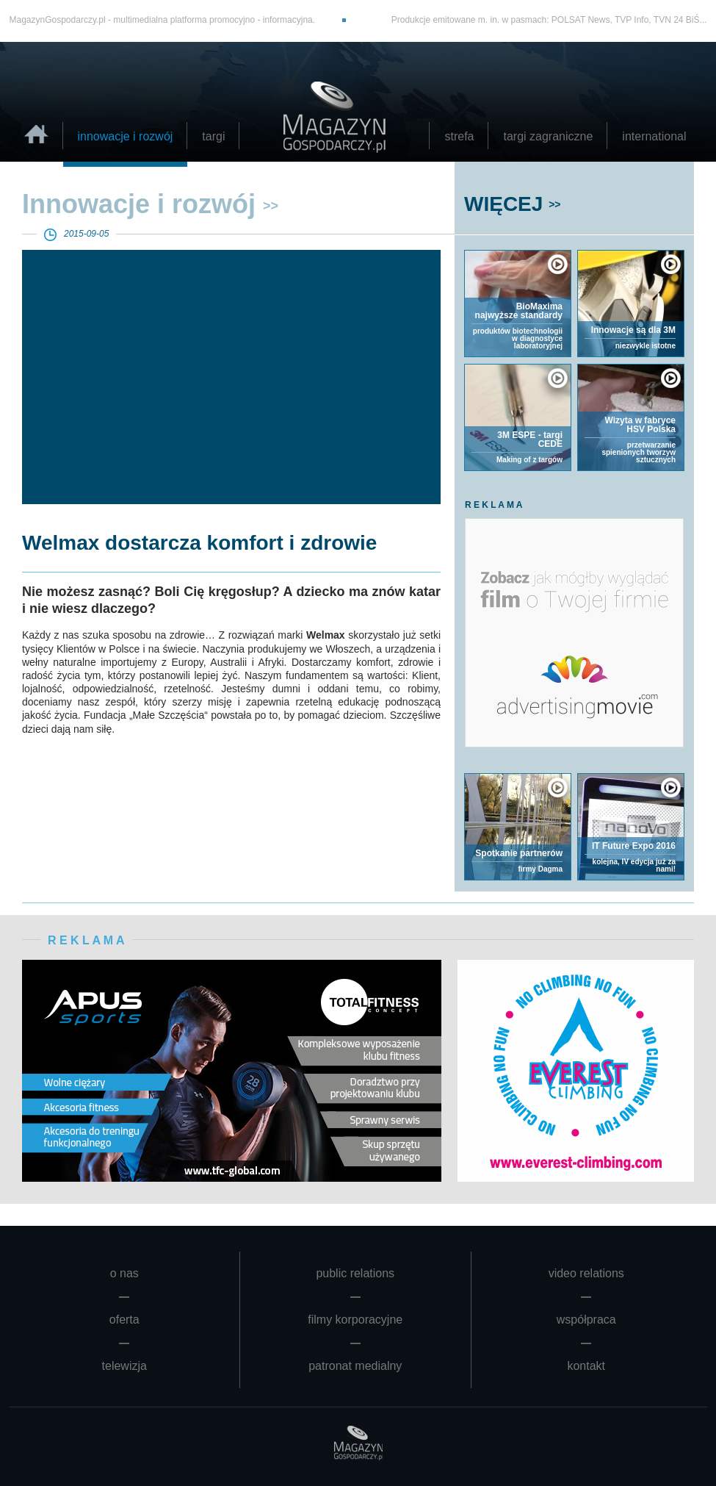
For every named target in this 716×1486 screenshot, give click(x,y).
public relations (355, 1273)
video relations (586, 1273)
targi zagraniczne (548, 136)
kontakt (586, 1366)
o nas (124, 1273)
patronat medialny (355, 1366)
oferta (124, 1319)
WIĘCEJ (503, 204)
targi (213, 136)
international (654, 136)
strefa (459, 136)
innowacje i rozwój (125, 136)
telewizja (124, 1366)
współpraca (586, 1319)
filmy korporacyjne (355, 1319)
